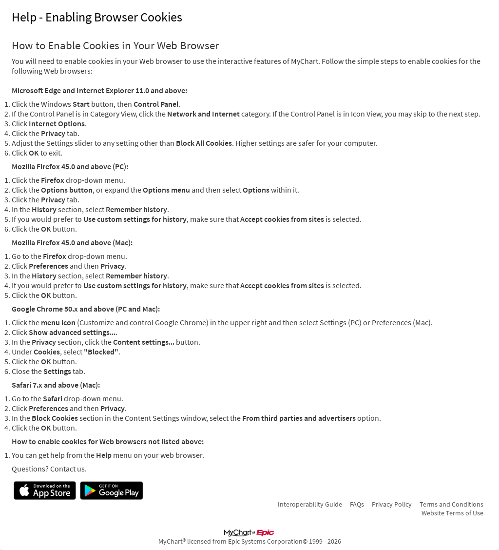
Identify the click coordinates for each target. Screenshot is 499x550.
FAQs (357, 504)
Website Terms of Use (452, 513)
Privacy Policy (392, 504)
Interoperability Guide (310, 504)
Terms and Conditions (451, 504)
